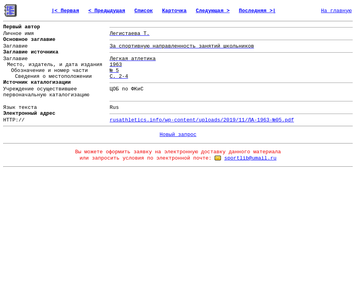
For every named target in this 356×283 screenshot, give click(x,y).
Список (143, 11)
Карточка (174, 11)
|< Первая (65, 11)
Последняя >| (257, 11)
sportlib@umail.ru (250, 158)
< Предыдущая (106, 11)
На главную (336, 11)
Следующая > (213, 11)
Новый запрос (178, 135)
